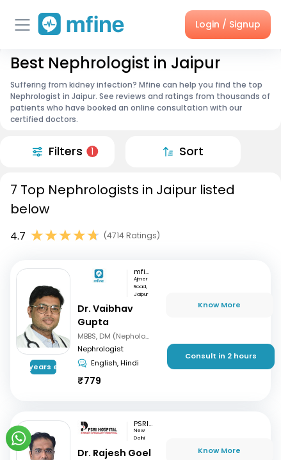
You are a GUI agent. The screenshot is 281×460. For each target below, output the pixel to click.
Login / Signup (228, 24)
